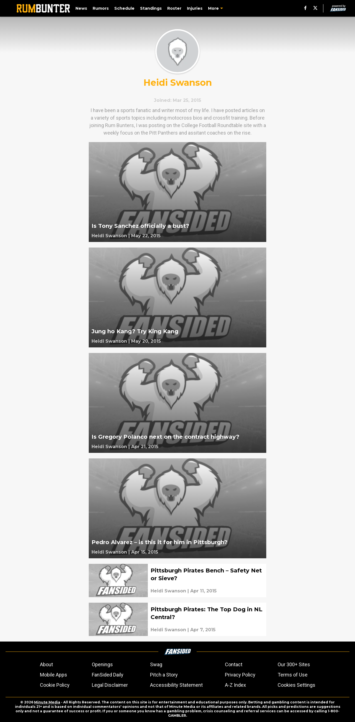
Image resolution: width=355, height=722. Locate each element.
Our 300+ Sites (294, 664)
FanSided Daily (107, 675)
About (46, 664)
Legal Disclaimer (110, 685)
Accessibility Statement (176, 685)
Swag (156, 664)
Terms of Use (293, 675)
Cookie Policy (55, 685)
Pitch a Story (164, 675)
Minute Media (47, 702)
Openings (102, 664)
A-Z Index (235, 685)
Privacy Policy (240, 675)
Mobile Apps (53, 675)
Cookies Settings (296, 685)
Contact (233, 664)
